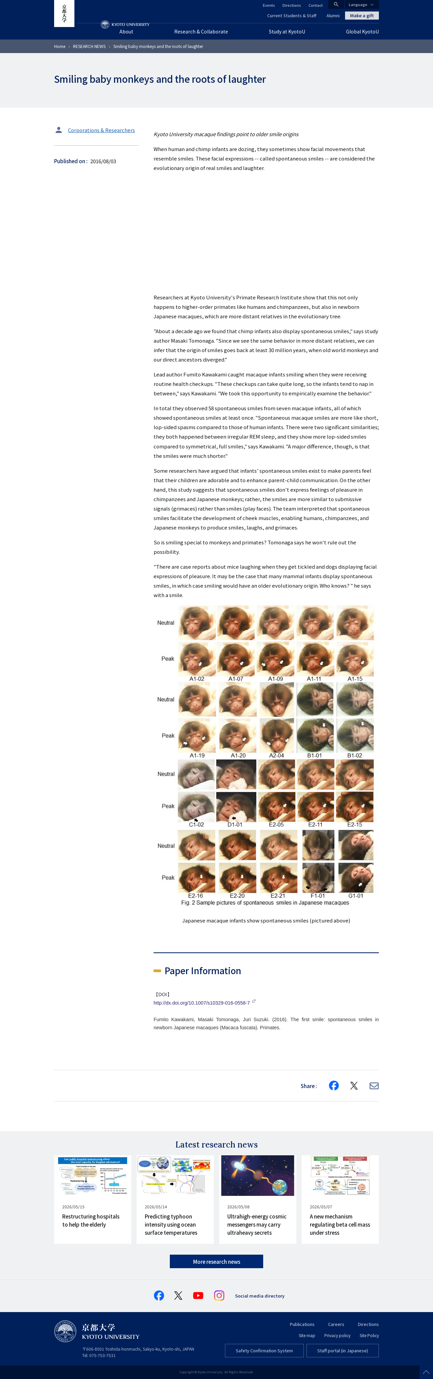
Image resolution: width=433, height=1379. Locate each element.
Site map (307, 1335)
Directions (291, 5)
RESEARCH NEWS (89, 46)
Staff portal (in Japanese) (342, 1350)
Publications (302, 1324)
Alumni (333, 15)
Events (269, 5)
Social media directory (259, 1295)
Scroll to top (426, 1372)
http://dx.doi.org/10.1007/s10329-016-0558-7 (202, 1003)
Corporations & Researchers (101, 129)
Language (358, 4)
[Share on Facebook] (334, 1086)
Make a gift (362, 15)
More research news (216, 1261)
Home (59, 46)
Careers (336, 1324)
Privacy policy (337, 1335)
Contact (316, 5)
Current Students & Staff (291, 15)
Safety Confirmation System (264, 1350)
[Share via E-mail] (374, 1085)
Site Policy (369, 1335)
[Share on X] (354, 1086)
